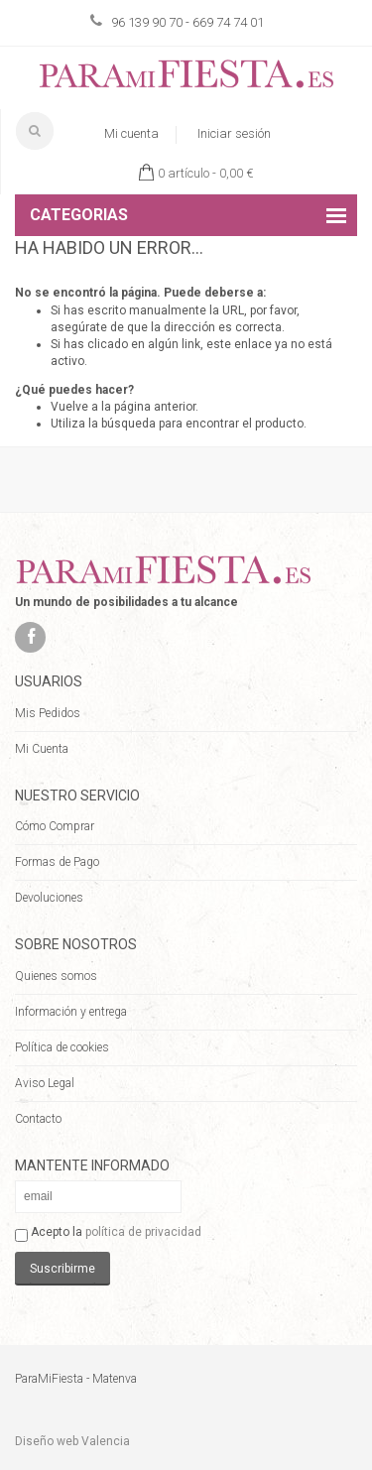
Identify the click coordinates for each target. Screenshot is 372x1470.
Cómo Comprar (54, 826)
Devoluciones (49, 898)
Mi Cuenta (41, 749)
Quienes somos (56, 976)
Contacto (38, 1119)
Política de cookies (62, 1047)
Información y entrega (71, 1012)
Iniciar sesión (234, 133)
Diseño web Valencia (72, 1441)
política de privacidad (143, 1232)
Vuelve (69, 407)
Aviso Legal (44, 1083)
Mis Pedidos (47, 713)
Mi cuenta (131, 133)
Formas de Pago (57, 862)
